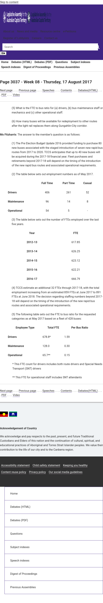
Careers (36, 38)
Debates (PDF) (43, 62)
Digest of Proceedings (37, 67)
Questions (61, 62)
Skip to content (9, 2)
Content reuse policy (13, 472)
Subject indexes (80, 62)
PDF (3, 94)
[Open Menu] (3, 53)
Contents (66, 90)
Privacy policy (37, 472)
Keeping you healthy (75, 465)
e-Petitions (69, 31)
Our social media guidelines (66, 472)
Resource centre (50, 31)
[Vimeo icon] (99, 479)
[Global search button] (97, 46)
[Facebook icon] (83, 479)
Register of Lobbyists (16, 38)
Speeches (48, 90)
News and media (27, 31)
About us (8, 31)
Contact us (51, 38)
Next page (6, 90)
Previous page (27, 90)
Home (4, 62)
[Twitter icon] (91, 479)
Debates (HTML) (21, 62)
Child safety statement (46, 465)
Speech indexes (10, 67)
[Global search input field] (50, 47)
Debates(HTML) (88, 90)
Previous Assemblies (67, 67)
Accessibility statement (15, 465)
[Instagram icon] (74, 479)
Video (16, 94)
